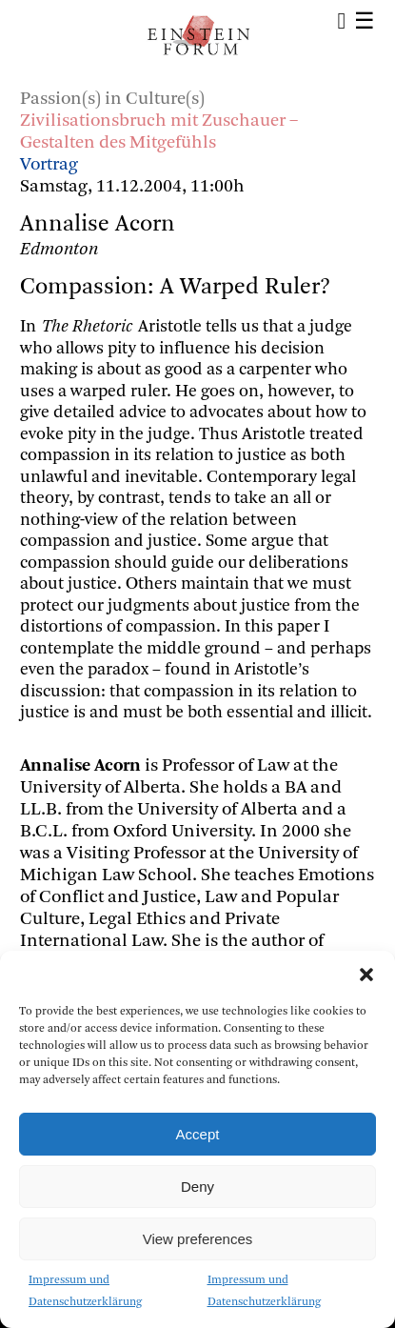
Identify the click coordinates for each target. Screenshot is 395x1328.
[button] (366, 974)
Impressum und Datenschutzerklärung (85, 1291)
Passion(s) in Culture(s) (112, 100)
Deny (197, 1186)
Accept (198, 1134)
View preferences (198, 1239)
